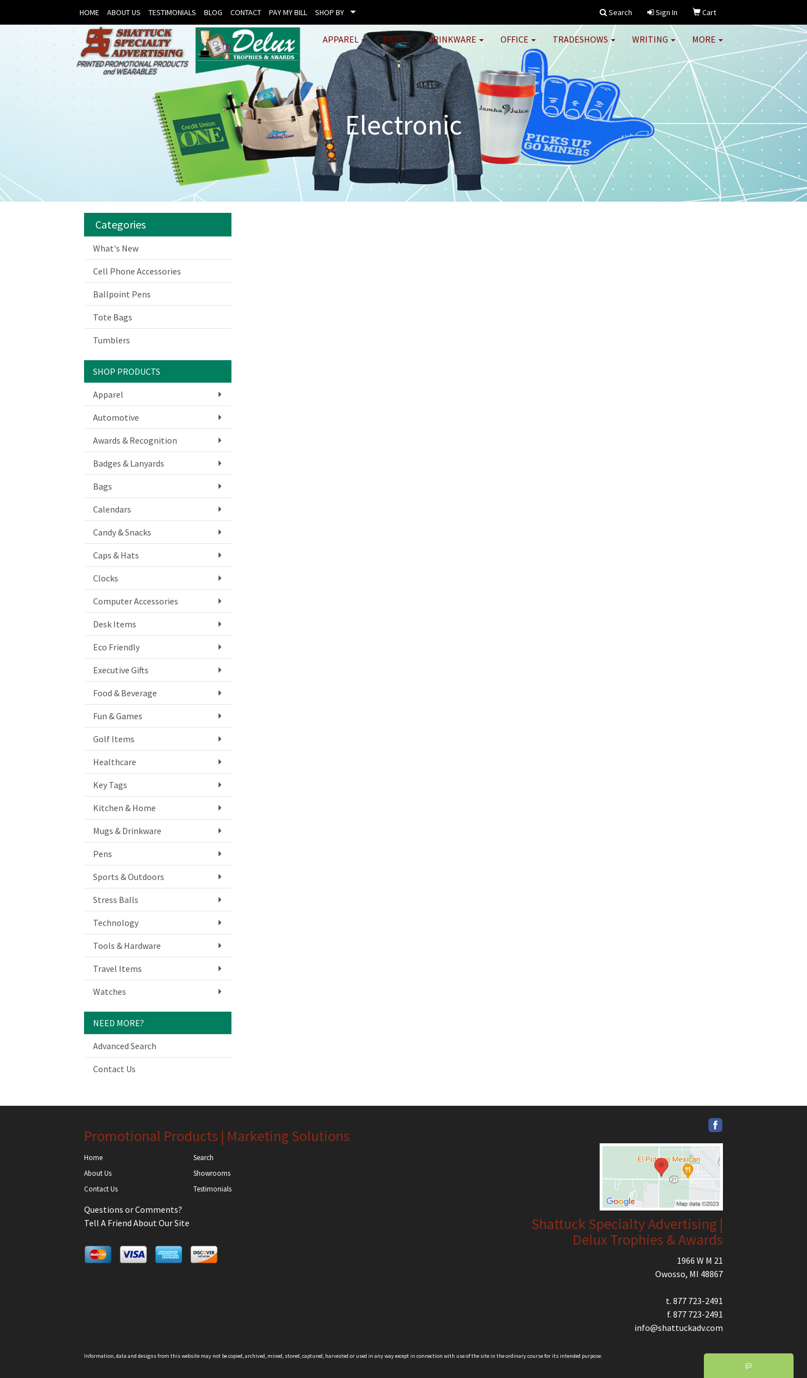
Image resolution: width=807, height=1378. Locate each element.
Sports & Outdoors (128, 876)
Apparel (344, 44)
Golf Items (113, 738)
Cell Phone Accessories (137, 271)
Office (518, 44)
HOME (89, 12)
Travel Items (117, 968)
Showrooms (211, 1173)
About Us (98, 1173)
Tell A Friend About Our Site (136, 1222)
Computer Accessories (135, 601)
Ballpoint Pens (122, 294)
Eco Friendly (116, 647)
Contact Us (114, 1068)
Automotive (116, 417)
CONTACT (245, 12)
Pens (102, 853)
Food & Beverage (125, 693)
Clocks (105, 578)
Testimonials (212, 1189)
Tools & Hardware (127, 945)
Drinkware (456, 44)
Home (93, 1157)
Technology (115, 922)
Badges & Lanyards (128, 463)
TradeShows (584, 44)
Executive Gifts (121, 670)
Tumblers (111, 340)
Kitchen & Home (124, 807)
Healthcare (114, 761)
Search (203, 1157)
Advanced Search (124, 1045)
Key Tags (110, 784)
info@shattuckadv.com (678, 1327)
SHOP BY (329, 12)
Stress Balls (115, 899)
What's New (115, 248)
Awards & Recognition (135, 440)
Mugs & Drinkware (127, 830)
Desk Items (114, 624)
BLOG (213, 12)
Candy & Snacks (122, 532)
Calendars (112, 509)
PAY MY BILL (288, 12)
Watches (109, 991)
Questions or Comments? (133, 1209)
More (707, 44)
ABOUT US (124, 12)
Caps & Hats (116, 555)
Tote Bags (112, 317)
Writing (653, 44)
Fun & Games (117, 715)
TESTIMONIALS (172, 12)
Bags (397, 44)
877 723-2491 (698, 1300)
